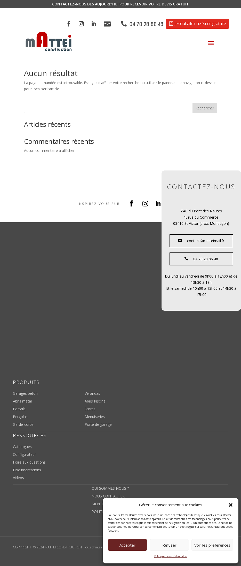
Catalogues (22, 447)
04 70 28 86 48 (146, 24)
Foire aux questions (29, 462)
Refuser (169, 545)
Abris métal (22, 401)
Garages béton (25, 394)
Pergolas (20, 417)
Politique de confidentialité (170, 556)
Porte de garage (98, 425)
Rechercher (204, 108)
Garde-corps (23, 425)
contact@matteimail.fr (201, 240)
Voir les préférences (212, 545)
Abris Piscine (95, 401)
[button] (230, 505)
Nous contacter (108, 496)
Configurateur (24, 455)
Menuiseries (95, 417)
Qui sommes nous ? (110, 489)
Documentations (27, 470)
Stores (90, 409)
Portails (19, 409)
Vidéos (18, 478)
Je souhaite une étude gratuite (200, 23)
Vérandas (92, 394)
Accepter (127, 545)
